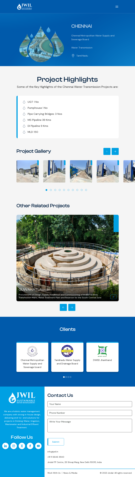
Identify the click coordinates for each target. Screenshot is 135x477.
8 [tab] (77, 190)
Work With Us (54, 473)
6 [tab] (68, 190)
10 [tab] (86, 190)
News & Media (70, 473)
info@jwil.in (52, 451)
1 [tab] (46, 190)
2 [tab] (51, 190)
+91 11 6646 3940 (55, 457)
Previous (106, 151)
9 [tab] (82, 190)
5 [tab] (64, 190)
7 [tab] (73, 190)
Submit (55, 441)
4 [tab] (60, 190)
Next (115, 151)
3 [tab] (55, 190)
